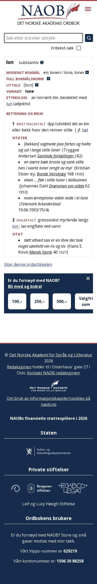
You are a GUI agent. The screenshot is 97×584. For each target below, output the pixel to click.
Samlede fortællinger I (56, 156)
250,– (39, 301)
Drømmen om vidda (66, 186)
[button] (48, 72)
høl (85, 130)
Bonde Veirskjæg (51, 174)
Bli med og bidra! (25, 286)
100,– (17, 301)
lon (15, 226)
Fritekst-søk (66, 48)
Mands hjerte (40, 252)
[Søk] (89, 38)
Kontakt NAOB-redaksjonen (53, 373)
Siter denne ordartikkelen (28, 264)
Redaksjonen (19, 367)
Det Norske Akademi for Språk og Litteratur (50, 355)
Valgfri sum (86, 301)
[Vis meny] (88, 9)
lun (9, 103)
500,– (62, 301)
